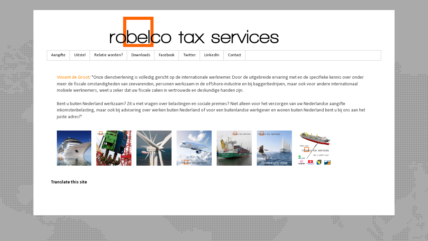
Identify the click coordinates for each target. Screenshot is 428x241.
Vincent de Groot (73, 77)
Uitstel (80, 55)
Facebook (167, 55)
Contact (234, 55)
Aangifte (58, 55)
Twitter (189, 55)
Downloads (140, 55)
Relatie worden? (108, 55)
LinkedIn (211, 55)
